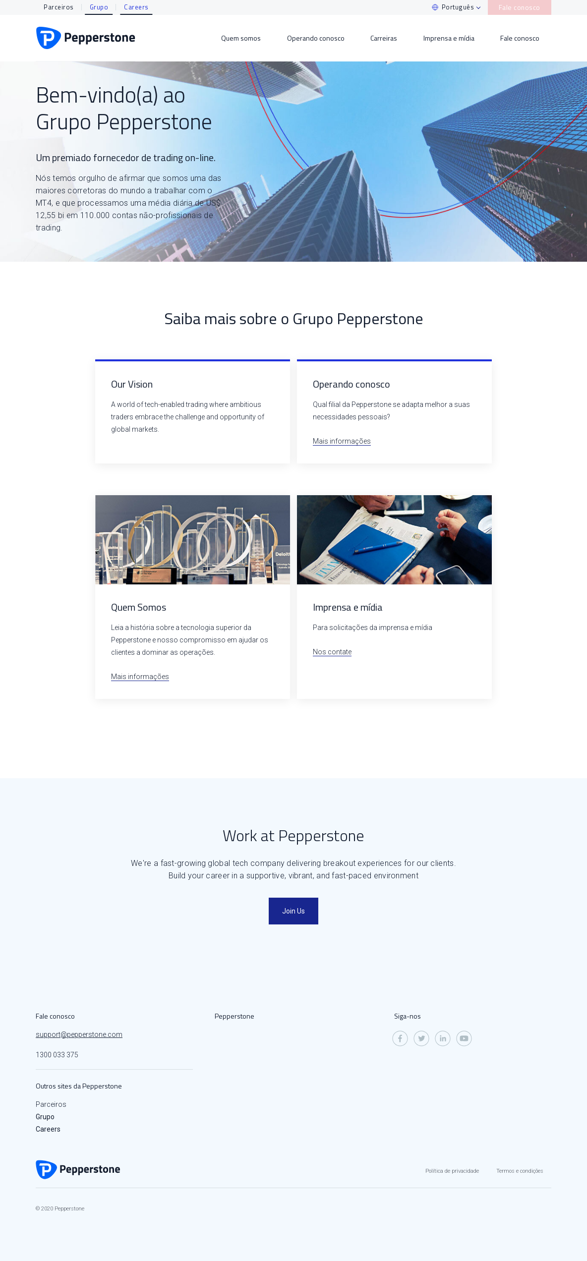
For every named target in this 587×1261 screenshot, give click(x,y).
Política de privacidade (452, 1171)
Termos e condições (519, 1171)
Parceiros (59, 7)
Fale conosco (522, 7)
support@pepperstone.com (79, 1034)
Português (463, 7)
